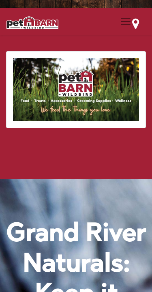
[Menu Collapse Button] (125, 21)
